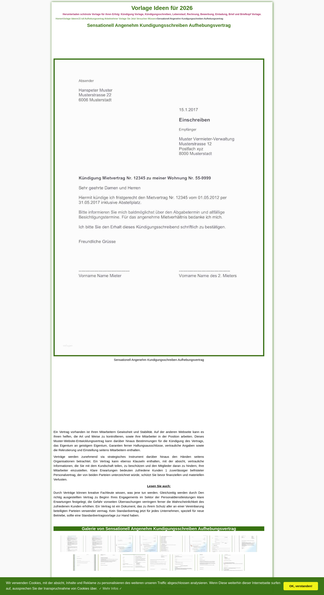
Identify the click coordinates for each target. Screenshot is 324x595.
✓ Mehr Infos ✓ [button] (110, 588)
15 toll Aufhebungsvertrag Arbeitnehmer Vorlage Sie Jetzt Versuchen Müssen (117, 18)
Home (59, 18)
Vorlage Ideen (70, 18)
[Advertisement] (159, 44)
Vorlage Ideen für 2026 (162, 8)
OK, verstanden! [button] (300, 586)
